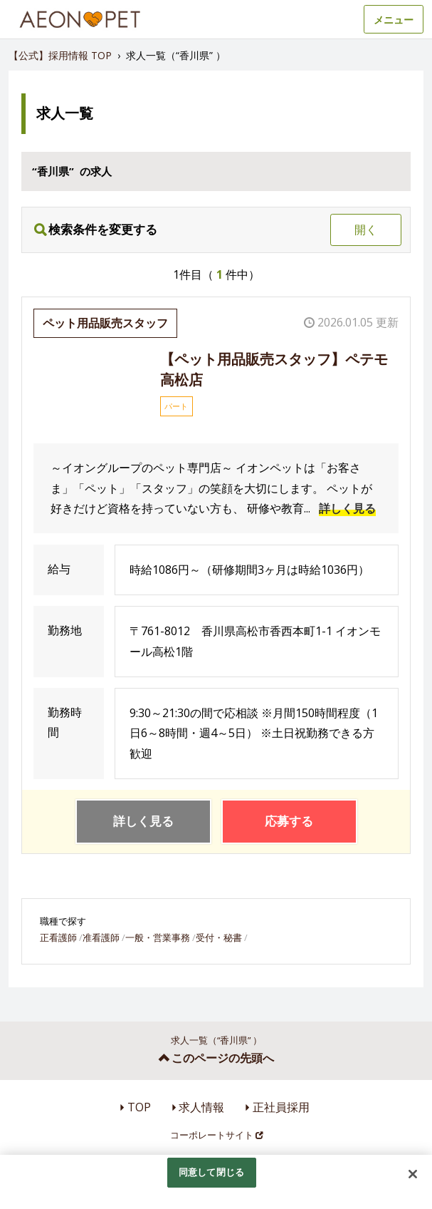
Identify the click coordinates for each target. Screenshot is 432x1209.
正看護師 (58, 937)
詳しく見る (347, 508)
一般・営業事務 (157, 937)
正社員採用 (281, 1107)
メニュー (393, 19)
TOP (139, 1107)
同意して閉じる (211, 1172)
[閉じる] (412, 1174)
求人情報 (201, 1107)
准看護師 (101, 937)
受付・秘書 (219, 937)
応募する (289, 821)
